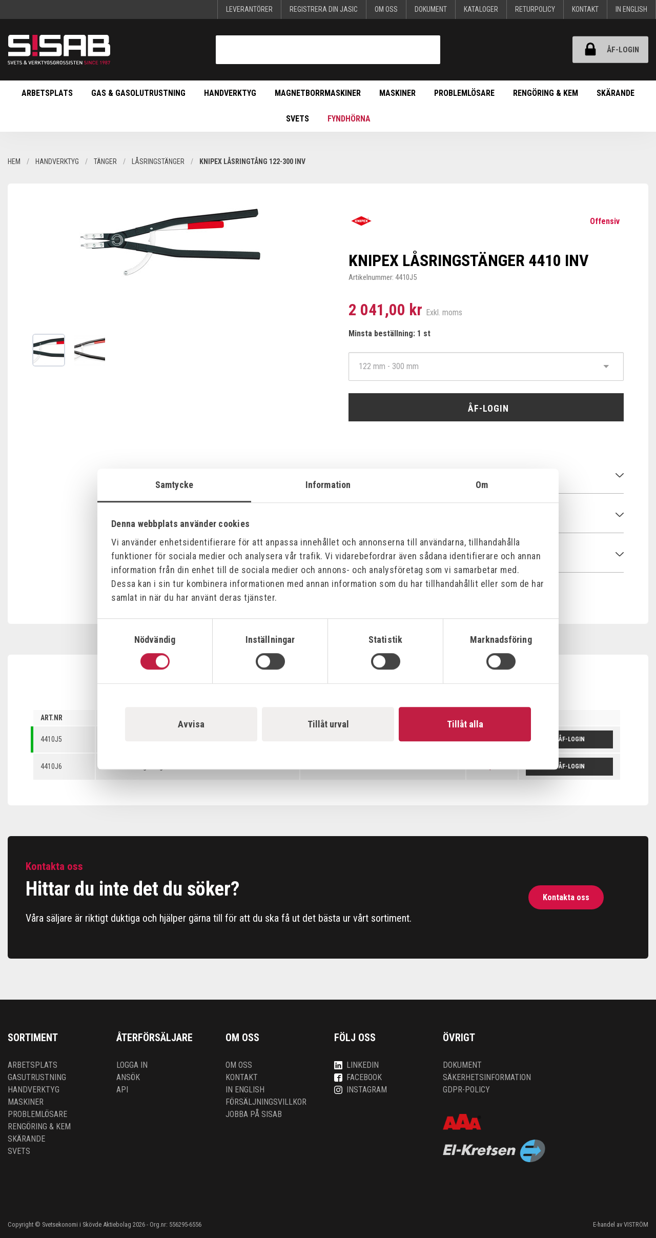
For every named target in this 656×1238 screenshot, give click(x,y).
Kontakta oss (566, 897)
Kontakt (585, 9)
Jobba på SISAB (253, 1114)
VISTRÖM (636, 1224)
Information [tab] (328, 484)
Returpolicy (535, 9)
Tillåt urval (328, 724)
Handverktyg (230, 93)
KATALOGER (481, 9)
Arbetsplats (47, 93)
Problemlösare (464, 93)
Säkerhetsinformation (487, 1077)
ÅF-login (607, 50)
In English (631, 9)
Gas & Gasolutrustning (138, 93)
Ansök (128, 1077)
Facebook (358, 1077)
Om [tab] (482, 484)
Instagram (360, 1089)
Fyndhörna (349, 119)
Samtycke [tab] (174, 484)
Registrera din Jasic (324, 9)
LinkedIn (356, 1065)
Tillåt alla (465, 724)
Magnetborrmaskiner (318, 93)
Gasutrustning (37, 1077)
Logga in (132, 1065)
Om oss (386, 9)
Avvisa (191, 724)
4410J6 (51, 766)
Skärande (615, 93)
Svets (297, 119)
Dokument (431, 9)
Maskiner (397, 93)
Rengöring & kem (545, 93)
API (122, 1089)
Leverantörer (249, 9)
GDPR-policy (466, 1089)
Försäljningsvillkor (265, 1102)
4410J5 (51, 739)
